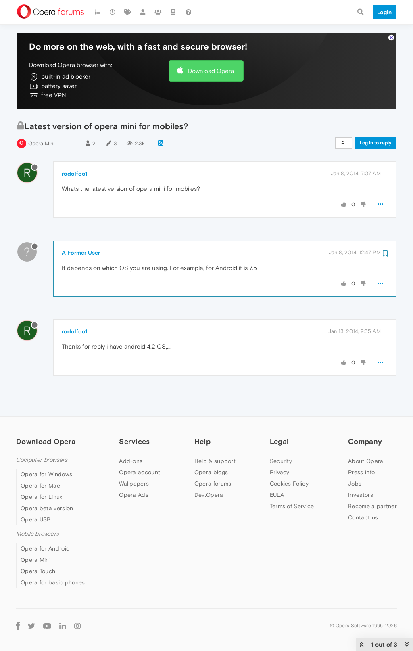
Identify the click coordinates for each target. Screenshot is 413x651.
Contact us (363, 517)
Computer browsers (41, 459)
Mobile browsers (37, 533)
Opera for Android (45, 548)
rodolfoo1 (75, 173)
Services (134, 441)
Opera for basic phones (53, 582)
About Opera (365, 461)
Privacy (280, 472)
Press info (361, 472)
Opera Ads (133, 495)
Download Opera (211, 70)
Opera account (139, 472)
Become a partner (372, 506)
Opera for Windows (46, 474)
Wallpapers (134, 483)
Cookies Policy (289, 483)
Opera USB (36, 519)
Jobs (354, 483)
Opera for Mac (40, 485)
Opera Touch (38, 571)
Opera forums (213, 483)
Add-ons (130, 461)
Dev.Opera (208, 495)
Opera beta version (47, 508)
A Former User (81, 252)
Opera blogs (211, 472)
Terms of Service (292, 506)
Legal (279, 441)
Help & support (215, 461)
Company (365, 441)
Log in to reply (376, 143)
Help (202, 441)
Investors (360, 495)
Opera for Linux (42, 497)
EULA (277, 495)
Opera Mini (41, 143)
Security (281, 461)
